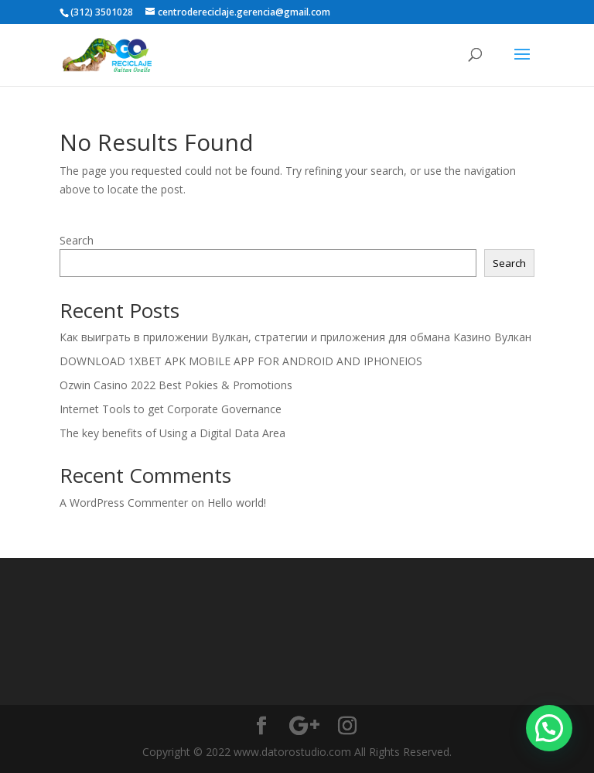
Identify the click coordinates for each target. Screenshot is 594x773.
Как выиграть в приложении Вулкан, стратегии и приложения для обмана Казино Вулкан (295, 337)
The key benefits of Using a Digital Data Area (172, 433)
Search (77, 240)
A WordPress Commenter (124, 502)
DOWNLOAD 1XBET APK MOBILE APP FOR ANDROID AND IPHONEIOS (241, 361)
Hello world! (236, 502)
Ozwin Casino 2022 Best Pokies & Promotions (176, 385)
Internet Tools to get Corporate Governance (171, 409)
